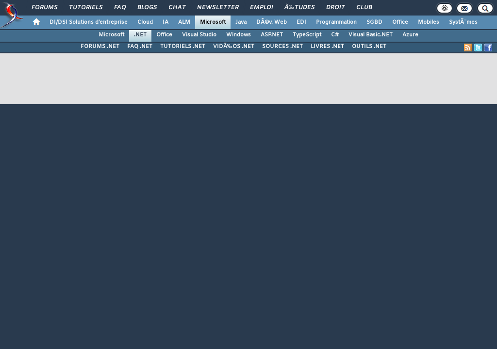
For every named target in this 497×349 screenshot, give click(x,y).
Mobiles (428, 22)
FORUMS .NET (100, 46)
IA (165, 22)
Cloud (145, 22)
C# (335, 35)
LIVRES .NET (327, 46)
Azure (410, 35)
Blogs (147, 8)
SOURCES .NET (282, 46)
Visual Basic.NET (370, 35)
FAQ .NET (139, 46)
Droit (335, 8)
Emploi (261, 8)
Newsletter (217, 8)
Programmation (336, 22)
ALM (184, 22)
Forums (44, 8)
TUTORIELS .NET (182, 46)
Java (241, 22)
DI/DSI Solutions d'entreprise (89, 22)
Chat (176, 8)
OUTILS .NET (369, 46)
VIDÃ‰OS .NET (233, 46)
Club (364, 8)
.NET (140, 35)
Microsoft (213, 22)
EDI (301, 22)
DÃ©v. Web (271, 22)
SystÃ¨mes (463, 22)
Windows (238, 35)
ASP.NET (272, 35)
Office (400, 22)
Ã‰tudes (299, 8)
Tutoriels (85, 8)
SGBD (374, 22)
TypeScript (307, 35)
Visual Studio (199, 35)
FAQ (120, 8)
